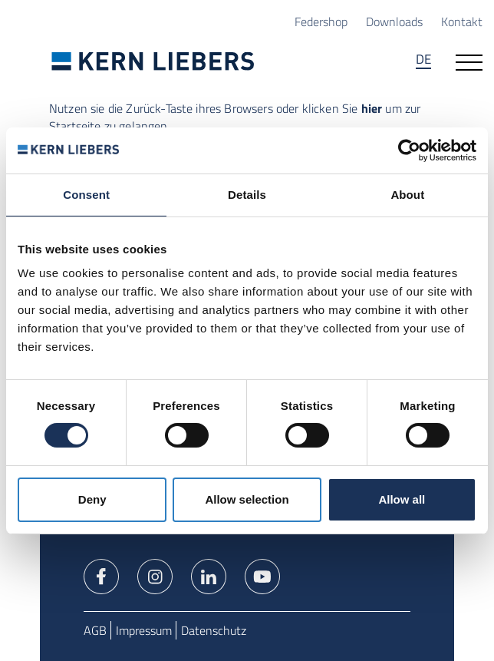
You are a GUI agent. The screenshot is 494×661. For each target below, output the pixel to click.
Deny (92, 499)
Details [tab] (247, 193)
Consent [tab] (86, 193)
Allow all (401, 499)
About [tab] (407, 193)
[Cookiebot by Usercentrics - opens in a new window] (409, 149)
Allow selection (246, 499)
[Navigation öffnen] (469, 60)
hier (372, 107)
